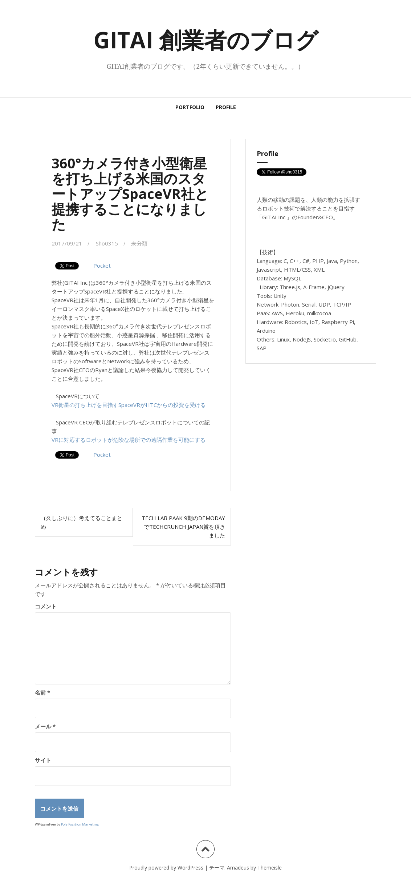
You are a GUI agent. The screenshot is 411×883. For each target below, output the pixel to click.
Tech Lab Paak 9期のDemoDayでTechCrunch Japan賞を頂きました (183, 526)
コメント (46, 606)
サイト (43, 760)
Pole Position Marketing (80, 824)
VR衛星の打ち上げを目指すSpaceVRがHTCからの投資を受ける (129, 404)
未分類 (139, 243)
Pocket (102, 265)
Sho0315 (107, 243)
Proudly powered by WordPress (166, 867)
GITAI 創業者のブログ (205, 39)
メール (45, 726)
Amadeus (238, 867)
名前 (42, 692)
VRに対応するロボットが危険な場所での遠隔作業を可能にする (129, 439)
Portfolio (189, 107)
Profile (226, 107)
